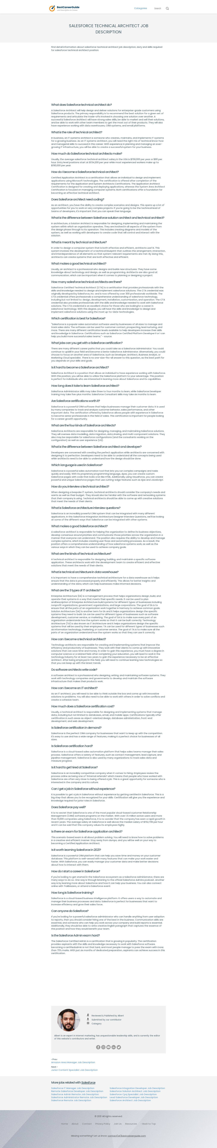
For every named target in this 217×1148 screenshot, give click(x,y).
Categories (140, 8)
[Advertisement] (108, 77)
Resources (131, 1123)
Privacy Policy (102, 1123)
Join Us (118, 1123)
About (75, 1123)
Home (64, 1123)
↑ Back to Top (148, 1123)
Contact (87, 1123)
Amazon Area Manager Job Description (73, 1062)
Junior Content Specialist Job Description (74, 1070)
